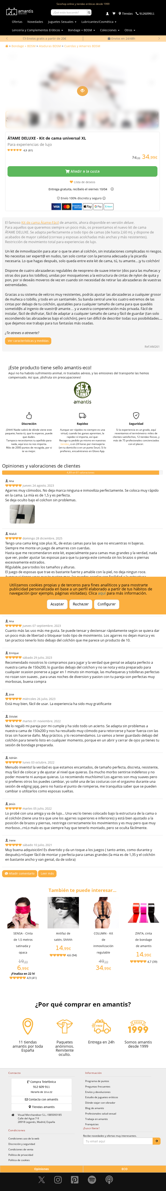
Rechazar (81, 604)
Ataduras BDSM (50, 46)
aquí (102, 593)
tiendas (64, 444)
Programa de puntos (97, 1081)
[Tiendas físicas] (125, 13)
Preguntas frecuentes (97, 1086)
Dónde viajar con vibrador (100, 1102)
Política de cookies (19, 1160)
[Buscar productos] (69, 12)
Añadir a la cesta (82, 172)
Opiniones (41, 1169)
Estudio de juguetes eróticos (101, 1097)
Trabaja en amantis (96, 1119)
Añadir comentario (20, 873)
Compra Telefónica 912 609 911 (41, 1087)
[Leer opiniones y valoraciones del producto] (82, 150)
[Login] (107, 14)
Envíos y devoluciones (98, 1092)
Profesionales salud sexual (100, 1113)
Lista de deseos (82, 182)
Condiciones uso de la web (23, 1138)
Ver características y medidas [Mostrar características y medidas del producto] (28, 341)
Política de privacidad (20, 1154)
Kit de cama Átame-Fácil (40, 222)
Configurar (107, 604)
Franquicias (92, 1124)
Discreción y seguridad (21, 1144)
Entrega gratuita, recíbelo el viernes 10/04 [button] (78, 189)
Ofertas (17, 22)
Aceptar (57, 604)
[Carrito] (113, 13)
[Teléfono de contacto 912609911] (145, 13)
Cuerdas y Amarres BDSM (82, 46)
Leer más (47, 873)
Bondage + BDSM (24, 46)
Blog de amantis (94, 1108)
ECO (124, 1169)
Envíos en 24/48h (121, 38)
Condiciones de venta (20, 1149)
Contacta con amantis (41, 1099)
